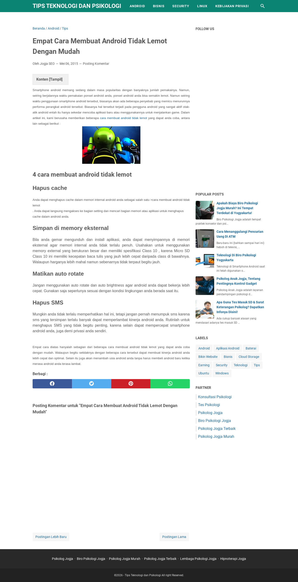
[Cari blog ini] (262, 6)
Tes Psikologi (209, 405)
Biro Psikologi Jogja (214, 420)
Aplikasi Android (227, 348)
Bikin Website (207, 357)
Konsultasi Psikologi (215, 397)
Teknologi (240, 365)
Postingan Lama (174, 537)
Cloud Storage (249, 357)
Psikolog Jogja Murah (216, 436)
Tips (257, 365)
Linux (202, 6)
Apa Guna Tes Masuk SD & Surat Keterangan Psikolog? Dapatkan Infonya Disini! (240, 307)
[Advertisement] (230, 115)
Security (180, 6)
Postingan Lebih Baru (51, 537)
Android (137, 6)
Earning (204, 365)
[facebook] (52, 383)
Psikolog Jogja (210, 413)
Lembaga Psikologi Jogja (198, 559)
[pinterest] (131, 383)
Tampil (55, 79)
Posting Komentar (96, 63)
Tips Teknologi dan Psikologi (77, 6)
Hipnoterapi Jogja (233, 559)
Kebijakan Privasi (232, 6)
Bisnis (159, 6)
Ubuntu (203, 373)
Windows (222, 373)
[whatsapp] (170, 383)
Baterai (251, 348)
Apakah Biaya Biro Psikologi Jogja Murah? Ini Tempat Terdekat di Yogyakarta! (237, 208)
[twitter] (91, 383)
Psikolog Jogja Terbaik (217, 428)
